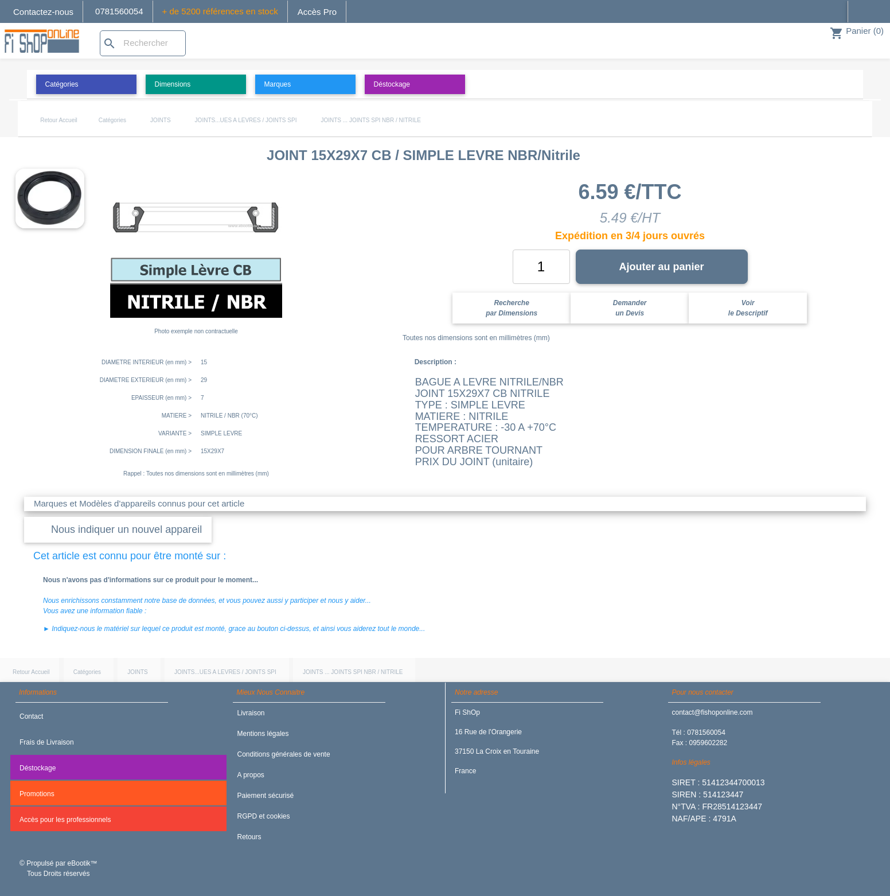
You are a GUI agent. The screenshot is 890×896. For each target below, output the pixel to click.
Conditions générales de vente (283, 754)
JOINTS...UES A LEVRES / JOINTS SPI (246, 120)
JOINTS (160, 120)
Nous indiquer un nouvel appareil (126, 529)
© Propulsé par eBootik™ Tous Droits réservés (58, 868)
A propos (250, 775)
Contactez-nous (43, 12)
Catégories (112, 120)
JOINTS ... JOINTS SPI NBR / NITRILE (370, 120)
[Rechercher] (143, 43)
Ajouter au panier (661, 266)
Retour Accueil (58, 120)
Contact (31, 716)
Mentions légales (262, 734)
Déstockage (37, 768)
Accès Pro (317, 12)
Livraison (250, 713)
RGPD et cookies (263, 816)
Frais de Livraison (46, 742)
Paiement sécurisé (265, 796)
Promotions (36, 794)
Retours (249, 837)
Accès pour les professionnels (65, 820)
